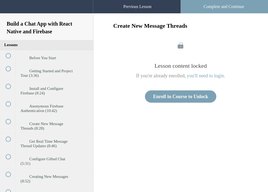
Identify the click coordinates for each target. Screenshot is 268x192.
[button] (83, 2)
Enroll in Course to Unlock (180, 96)
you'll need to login (205, 75)
